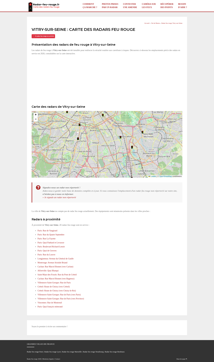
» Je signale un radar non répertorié (59, 197)
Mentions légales (48, 359)
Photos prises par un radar (110, 5)
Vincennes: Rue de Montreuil (50, 303)
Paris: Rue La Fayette (47, 239)
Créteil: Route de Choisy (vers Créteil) (54, 287)
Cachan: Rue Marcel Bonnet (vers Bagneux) (56, 279)
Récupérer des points (166, 5)
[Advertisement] (107, 79)
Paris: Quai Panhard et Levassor (51, 243)
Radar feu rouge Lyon (52, 352)
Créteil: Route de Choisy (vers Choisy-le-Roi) (57, 291)
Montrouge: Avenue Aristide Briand (52, 263)
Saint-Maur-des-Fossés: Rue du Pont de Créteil (57, 275)
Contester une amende (130, 5)
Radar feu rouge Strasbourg (93, 352)
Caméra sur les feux (149, 5)
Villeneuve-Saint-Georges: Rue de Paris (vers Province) (61, 299)
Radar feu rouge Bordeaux (115, 352)
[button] (67, 112)
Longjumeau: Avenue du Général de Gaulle (56, 259)
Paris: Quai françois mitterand (50, 307)
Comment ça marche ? (90, 5)
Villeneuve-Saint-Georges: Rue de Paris (54, 283)
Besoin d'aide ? (182, 5)
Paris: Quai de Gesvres (47, 251)
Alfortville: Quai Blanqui (48, 271)
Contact (57, 359)
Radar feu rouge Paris (35, 352)
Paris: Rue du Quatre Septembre (51, 235)
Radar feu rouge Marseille (72, 352)
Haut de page (181, 359)
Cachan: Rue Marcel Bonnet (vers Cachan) (55, 267)
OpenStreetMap (165, 176)
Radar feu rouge (32, 359)
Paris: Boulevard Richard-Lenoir (51, 247)
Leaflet (152, 176)
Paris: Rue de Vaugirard (47, 231)
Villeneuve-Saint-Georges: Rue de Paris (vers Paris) (59, 295)
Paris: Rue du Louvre (46, 255)
